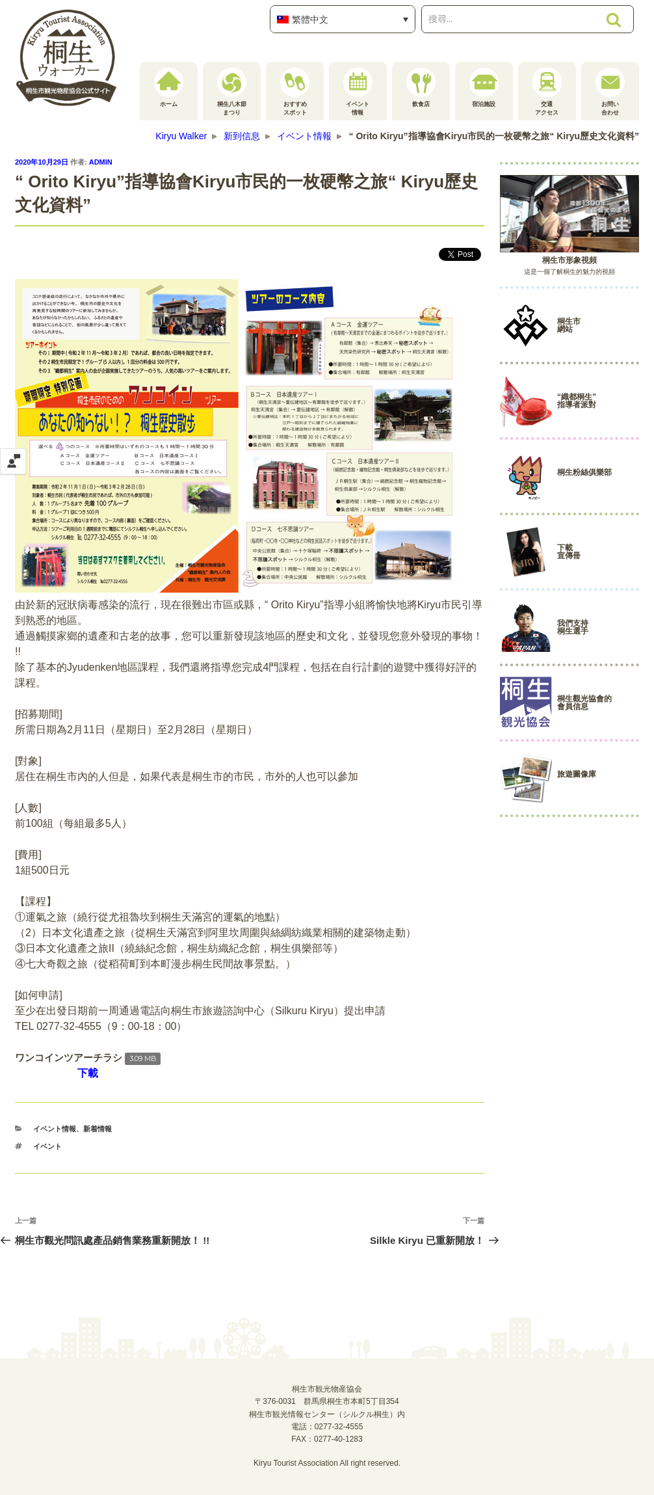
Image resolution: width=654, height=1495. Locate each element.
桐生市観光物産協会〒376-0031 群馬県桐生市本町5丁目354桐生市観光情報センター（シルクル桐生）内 (327, 1401)
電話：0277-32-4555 (327, 1426)
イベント (47, 1146)
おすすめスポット (294, 92)
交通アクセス (547, 92)
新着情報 (97, 1129)
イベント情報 (358, 92)
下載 (87, 1073)
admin (100, 162)
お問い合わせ (610, 92)
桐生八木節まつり (231, 92)
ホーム (168, 87)
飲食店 (421, 87)
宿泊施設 (484, 87)
